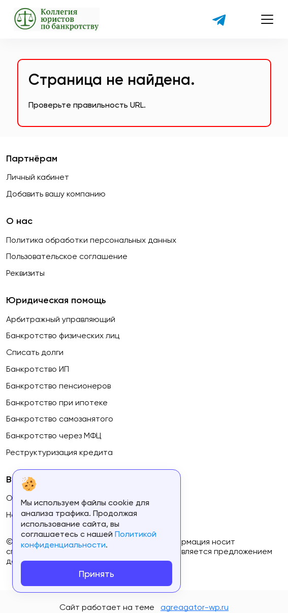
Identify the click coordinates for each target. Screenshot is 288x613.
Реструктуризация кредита (59, 452)
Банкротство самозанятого (59, 419)
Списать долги (34, 352)
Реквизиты (25, 273)
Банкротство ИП (37, 369)
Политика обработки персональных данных (91, 240)
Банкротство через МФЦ (54, 435)
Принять (96, 573)
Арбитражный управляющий (60, 319)
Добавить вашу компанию (56, 194)
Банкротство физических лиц (62, 335)
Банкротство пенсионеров (58, 386)
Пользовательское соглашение (66, 256)
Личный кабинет (37, 177)
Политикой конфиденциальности (88, 539)
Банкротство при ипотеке (57, 402)
